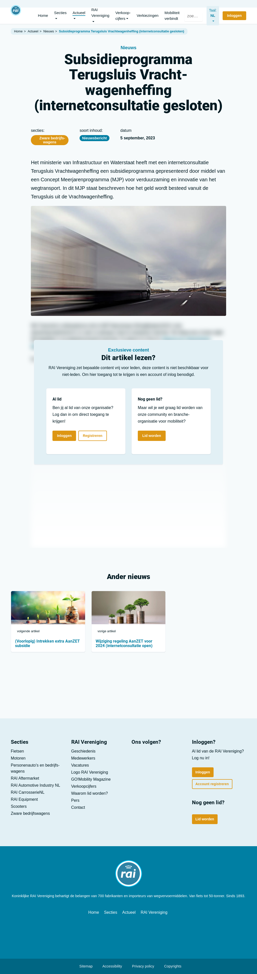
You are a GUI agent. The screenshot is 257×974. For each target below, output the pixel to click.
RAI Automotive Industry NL (35, 785)
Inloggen (64, 436)
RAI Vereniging (154, 912)
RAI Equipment (24, 799)
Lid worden (151, 436)
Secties (110, 912)
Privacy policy (140, 966)
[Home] (16, 13)
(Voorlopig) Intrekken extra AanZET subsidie (47, 643)
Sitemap (83, 966)
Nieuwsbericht (94, 138)
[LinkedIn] (138, 756)
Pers (75, 800)
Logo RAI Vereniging (89, 772)
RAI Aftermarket (25, 778)
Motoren (18, 758)
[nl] (211, 16)
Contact (78, 807)
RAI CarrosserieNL (27, 792)
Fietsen (17, 751)
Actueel (129, 912)
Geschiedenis (83, 751)
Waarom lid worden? (89, 793)
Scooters (19, 806)
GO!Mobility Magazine (91, 779)
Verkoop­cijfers (84, 786)
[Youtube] (152, 756)
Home (93, 912)
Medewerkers (83, 758)
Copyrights (170, 966)
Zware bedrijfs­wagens (49, 140)
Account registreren (212, 784)
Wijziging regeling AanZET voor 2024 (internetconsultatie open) (124, 643)
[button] (60, 16)
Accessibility (110, 966)
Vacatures (80, 765)
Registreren (92, 436)
